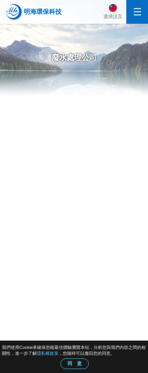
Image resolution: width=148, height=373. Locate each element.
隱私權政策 (47, 353)
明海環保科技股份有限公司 (43, 12)
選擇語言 (112, 16)
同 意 (74, 363)
